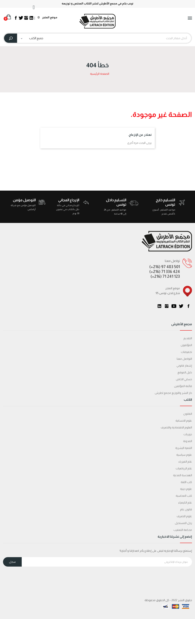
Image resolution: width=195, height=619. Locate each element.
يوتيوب (174, 306)
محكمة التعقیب (182, 529)
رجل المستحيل (183, 523)
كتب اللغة (186, 482)
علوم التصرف (184, 516)
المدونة (187, 441)
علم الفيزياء (185, 461)
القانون (187, 413)
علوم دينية (186, 488)
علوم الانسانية (184, 420)
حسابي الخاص (184, 379)
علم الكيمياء (185, 502)
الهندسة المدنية (182, 475)
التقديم (188, 338)
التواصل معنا (184, 358)
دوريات (188, 434)
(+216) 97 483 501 (164, 267)
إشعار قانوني (184, 365)
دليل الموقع (185, 372)
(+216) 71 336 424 (164, 271)
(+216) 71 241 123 (165, 276)
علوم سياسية (184, 454)
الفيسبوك (188, 306)
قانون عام (186, 509)
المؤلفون (186, 345)
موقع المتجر (47, 17)
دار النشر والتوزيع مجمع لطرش (173, 392)
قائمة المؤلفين (183, 386)
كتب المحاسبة (184, 495)
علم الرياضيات (184, 468)
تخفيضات (186, 351)
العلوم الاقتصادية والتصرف (176, 427)
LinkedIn (159, 306)
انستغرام (166, 306)
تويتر (181, 306)
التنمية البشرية (183, 447)
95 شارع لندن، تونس (168, 293)
